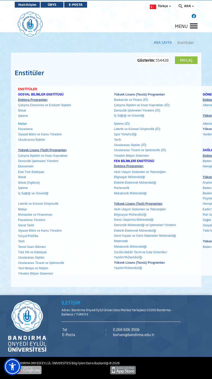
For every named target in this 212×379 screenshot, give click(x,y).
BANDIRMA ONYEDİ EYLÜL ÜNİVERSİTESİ (43, 363)
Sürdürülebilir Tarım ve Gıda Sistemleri (140, 252)
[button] (12, 366)
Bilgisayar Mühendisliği (130, 214)
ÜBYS (52, 4)
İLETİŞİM (70, 302)
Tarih (117, 139)
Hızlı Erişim (27, 4)
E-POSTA (76, 4)
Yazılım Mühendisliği (128, 257)
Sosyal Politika (28, 235)
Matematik (122, 187)
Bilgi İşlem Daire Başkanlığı (90, 363)
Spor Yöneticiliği (125, 134)
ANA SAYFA (163, 42)
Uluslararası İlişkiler (31, 139)
